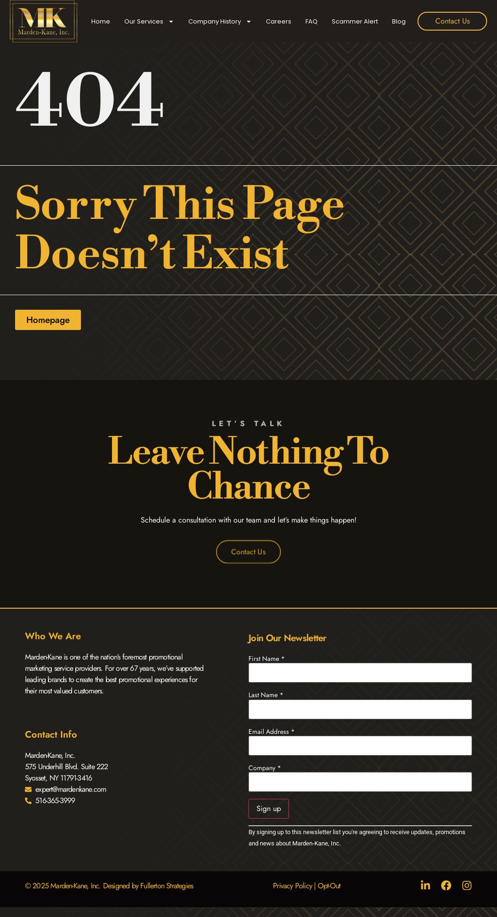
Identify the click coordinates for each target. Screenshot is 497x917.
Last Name (265, 695)
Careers (278, 21)
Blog (399, 21)
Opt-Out (329, 885)
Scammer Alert (355, 21)
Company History (220, 21)
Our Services (149, 21)
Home (100, 21)
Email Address (271, 731)
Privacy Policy (292, 885)
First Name (266, 658)
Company (264, 767)
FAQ (311, 21)
